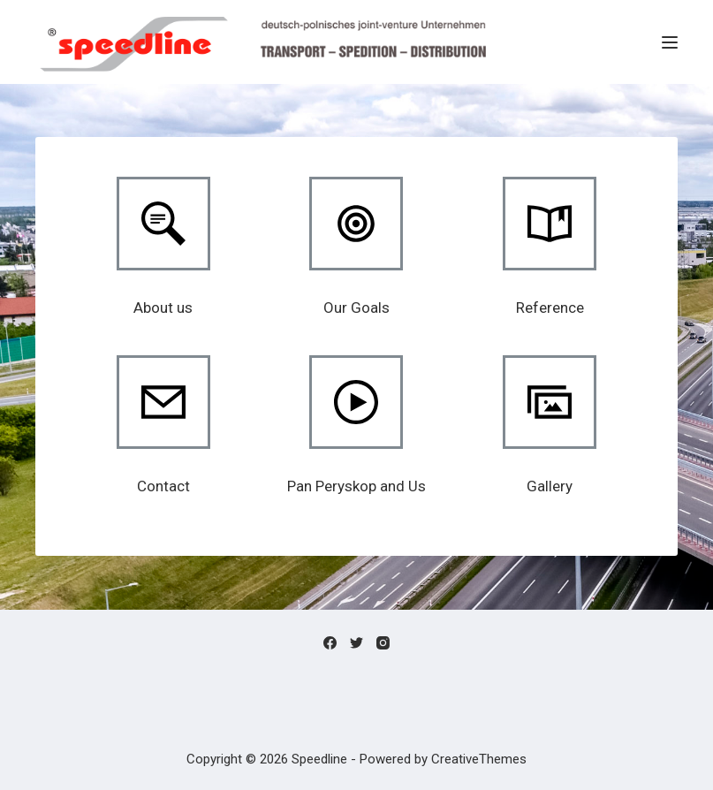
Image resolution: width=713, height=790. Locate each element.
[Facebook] (330, 642)
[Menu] (670, 42)
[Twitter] (356, 642)
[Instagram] (383, 642)
